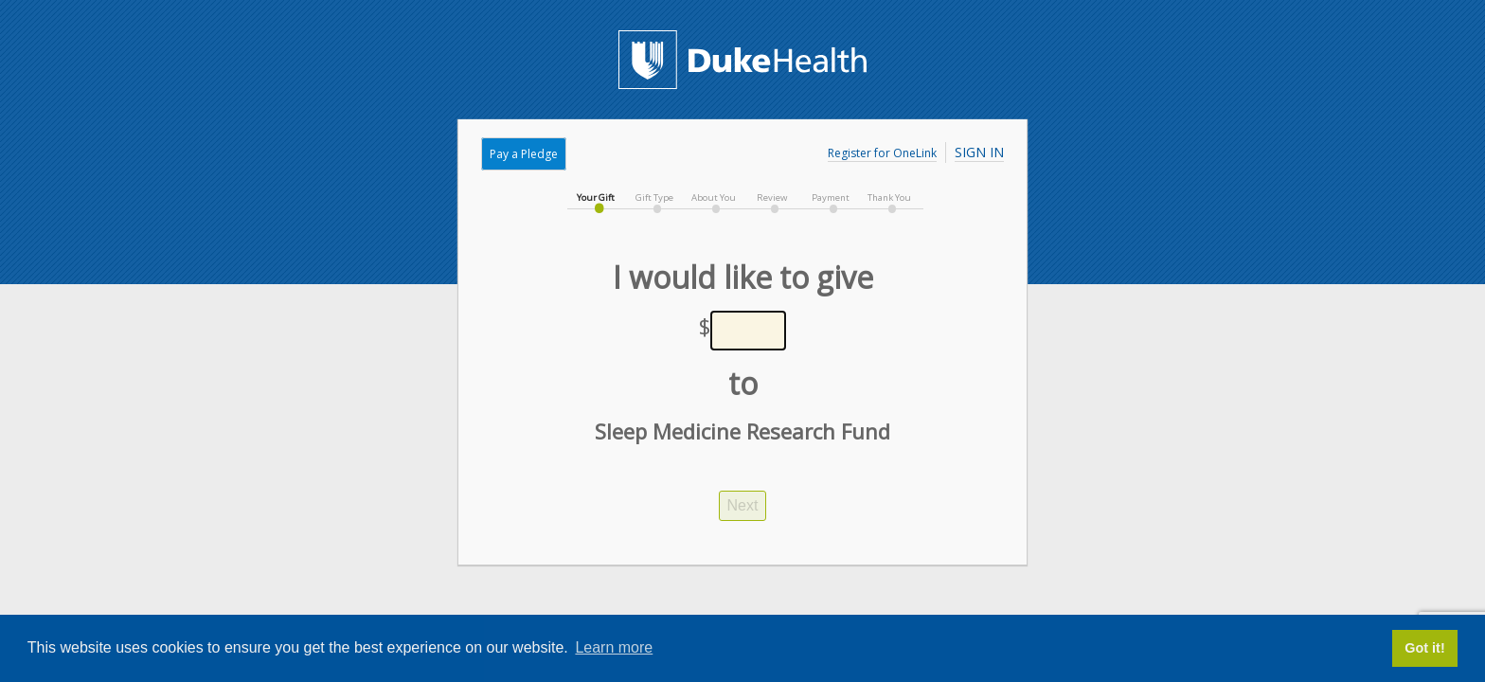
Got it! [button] (1424, 647)
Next (743, 505)
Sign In (979, 152)
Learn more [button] (614, 647)
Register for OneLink (882, 153)
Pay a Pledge (524, 154)
